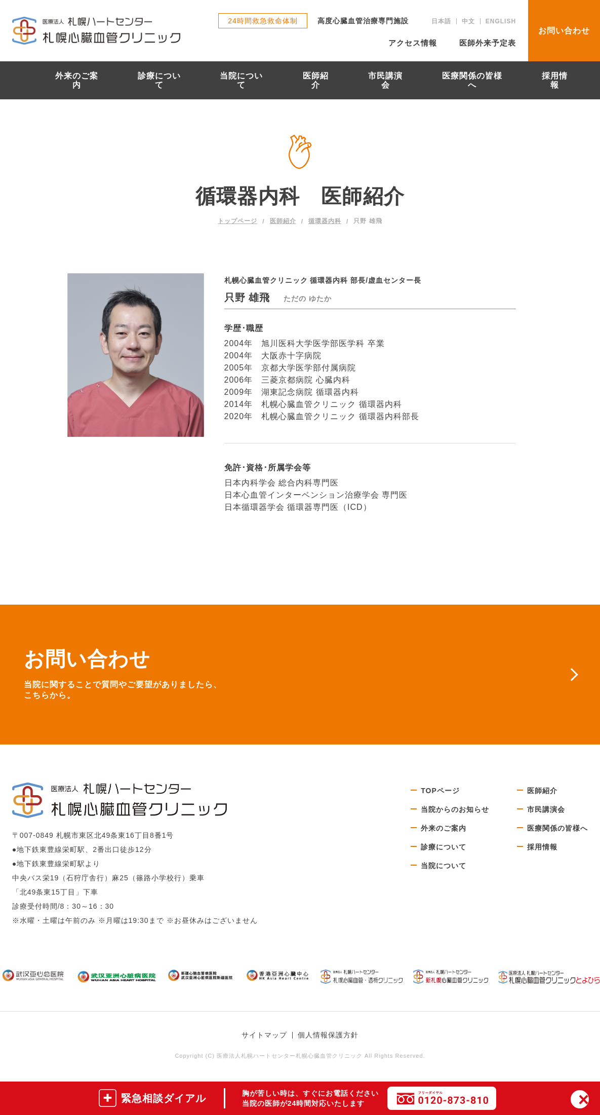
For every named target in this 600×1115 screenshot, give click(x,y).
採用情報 (555, 80)
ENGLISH (501, 21)
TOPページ (440, 791)
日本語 (441, 21)
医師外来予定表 (487, 43)
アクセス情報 (412, 43)
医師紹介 (316, 80)
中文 (468, 21)
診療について (159, 80)
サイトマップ (264, 1035)
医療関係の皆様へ (472, 80)
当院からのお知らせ (455, 809)
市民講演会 (385, 80)
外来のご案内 (76, 80)
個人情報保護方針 (328, 1035)
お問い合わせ (564, 30)
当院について (241, 80)
